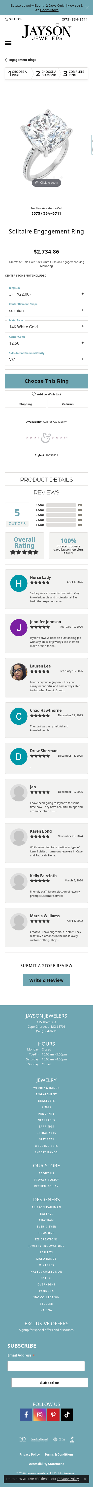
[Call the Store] (46, 1031)
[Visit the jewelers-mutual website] (39, 1439)
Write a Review (46, 980)
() (80, 505)
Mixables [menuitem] (46, 1265)
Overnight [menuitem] (46, 1284)
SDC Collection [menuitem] (46, 1297)
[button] (14, 19)
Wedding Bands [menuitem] (46, 1088)
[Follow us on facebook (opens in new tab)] (26, 1415)
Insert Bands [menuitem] (46, 1152)
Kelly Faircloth (43, 875)
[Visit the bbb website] (72, 1439)
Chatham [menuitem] (46, 1220)
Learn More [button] (49, 10)
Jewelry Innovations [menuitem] (46, 1246)
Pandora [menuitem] (46, 1291)
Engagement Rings (22, 60)
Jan (33, 786)
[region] (46, 147)
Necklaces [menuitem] (46, 1120)
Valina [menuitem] (46, 1310)
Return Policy (46, 1186)
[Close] (87, 7)
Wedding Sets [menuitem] (46, 1146)
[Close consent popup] (85, 1479)
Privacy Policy (46, 1179)
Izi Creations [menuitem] (46, 1239)
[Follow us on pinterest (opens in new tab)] (53, 1415)
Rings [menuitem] (46, 1107)
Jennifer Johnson (45, 621)
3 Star (40, 515)
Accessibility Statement (46, 1464)
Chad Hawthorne (46, 710)
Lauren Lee (40, 666)
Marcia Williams (45, 915)
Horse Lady (40, 577)
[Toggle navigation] (8, 43)
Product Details (46, 479)
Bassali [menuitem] (46, 1213)
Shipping (25, 404)
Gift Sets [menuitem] (46, 1139)
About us (46, 1173)
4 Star (40, 510)
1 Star (40, 525)
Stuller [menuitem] (46, 1304)
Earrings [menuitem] (46, 1126)
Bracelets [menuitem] (46, 1100)
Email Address (21, 1355)
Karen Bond (41, 831)
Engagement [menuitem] (46, 1094)
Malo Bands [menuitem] (46, 1258)
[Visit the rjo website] (22, 1439)
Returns (68, 404)
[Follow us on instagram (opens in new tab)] (39, 1415)
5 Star (40, 505)
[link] (74, 19)
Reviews (46, 491)
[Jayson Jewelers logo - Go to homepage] (46, 32)
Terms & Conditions (59, 1454)
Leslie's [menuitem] (46, 1252)
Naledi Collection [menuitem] (46, 1271)
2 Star (40, 520)
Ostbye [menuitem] (46, 1278)
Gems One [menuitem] (46, 1233)
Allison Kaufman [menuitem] (46, 1207)
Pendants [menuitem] (46, 1113)
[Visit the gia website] (59, 1439)
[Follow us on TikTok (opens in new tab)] (67, 1415)
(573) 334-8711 (46, 213)
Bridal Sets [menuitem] (46, 1133)
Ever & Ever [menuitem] (46, 1226)
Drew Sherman (44, 750)
